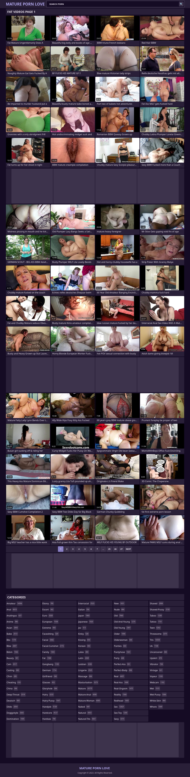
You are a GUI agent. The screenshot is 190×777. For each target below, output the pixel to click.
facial (48, 640)
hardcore (50, 713)
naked (84, 707)
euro (47, 616)
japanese (86, 622)
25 (109, 549)
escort (48, 609)
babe (12, 634)
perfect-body (123, 670)
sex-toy (121, 713)
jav (82, 628)
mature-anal (87, 695)
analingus (14, 616)
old (119, 616)
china (12, 688)
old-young (122, 628)
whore (156, 707)
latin (84, 658)
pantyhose (122, 652)
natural (85, 713)
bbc (12, 640)
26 (115, 549)
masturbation (88, 682)
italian (84, 609)
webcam (157, 682)
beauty (13, 658)
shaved (157, 603)
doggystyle (15, 713)
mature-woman (89, 701)
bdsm (13, 652)
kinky (83, 634)
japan (84, 616)
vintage (156, 670)
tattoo (156, 622)
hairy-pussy (51, 701)
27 (121, 549)
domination (16, 719)
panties (120, 646)
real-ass (121, 682)
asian (12, 628)
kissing (84, 640)
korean (84, 646)
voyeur (156, 676)
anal (12, 609)
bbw (12, 646)
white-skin (158, 701)
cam (12, 664)
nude (119, 609)
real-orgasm (124, 688)
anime (12, 622)
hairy (48, 695)
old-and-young (125, 622)
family (48, 652)
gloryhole (50, 688)
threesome (159, 634)
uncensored (159, 652)
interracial (86, 603)
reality (120, 695)
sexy (119, 719)
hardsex (49, 719)
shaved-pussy (160, 609)
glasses (48, 682)
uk (154, 646)
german (49, 670)
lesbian (85, 664)
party (119, 658)
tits (155, 640)
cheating (14, 682)
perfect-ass (122, 664)
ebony (48, 603)
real (119, 676)
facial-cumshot (53, 646)
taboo (156, 616)
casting (13, 670)
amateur (15, 603)
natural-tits (87, 719)
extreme (49, 628)
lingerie (85, 670)
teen (155, 628)
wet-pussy (158, 695)
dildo (12, 707)
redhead (121, 701)
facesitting (50, 634)
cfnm (12, 676)
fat (47, 658)
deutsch (13, 701)
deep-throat (16, 695)
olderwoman (123, 640)
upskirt (156, 658)
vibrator (157, 664)
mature (85, 688)
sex (119, 707)
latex (83, 652)
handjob (49, 707)
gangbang (50, 664)
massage (85, 676)
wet (155, 688)
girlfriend (49, 676)
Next (128, 549)
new (119, 603)
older (120, 634)
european (50, 622)
